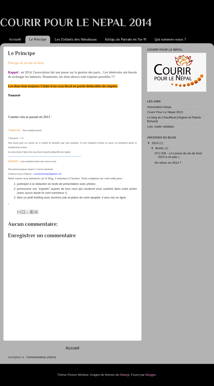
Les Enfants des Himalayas (76, 39)
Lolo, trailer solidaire (160, 126)
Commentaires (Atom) (41, 357)
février (160, 148)
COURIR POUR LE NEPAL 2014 (76, 22)
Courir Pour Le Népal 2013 (165, 112)
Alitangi (124, 374)
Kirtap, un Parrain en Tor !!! (125, 39)
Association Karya (159, 107)
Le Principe (37, 39)
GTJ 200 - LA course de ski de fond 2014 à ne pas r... (178, 155)
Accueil (15, 39)
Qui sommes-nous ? (170, 39)
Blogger (151, 374)
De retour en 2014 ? (168, 162)
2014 (155, 143)
